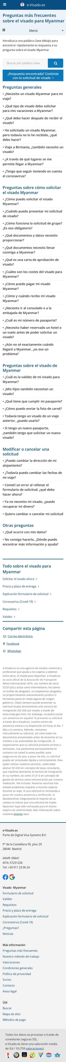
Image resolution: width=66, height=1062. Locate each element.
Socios (7, 980)
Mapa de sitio (11, 1014)
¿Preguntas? (11, 928)
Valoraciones (11, 962)
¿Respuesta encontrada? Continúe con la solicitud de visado (33, 76)
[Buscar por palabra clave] (55, 63)
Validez (7, 617)
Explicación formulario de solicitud (25, 594)
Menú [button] (20, 30)
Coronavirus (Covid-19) (18, 602)
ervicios (18, 814)
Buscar (7, 1008)
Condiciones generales (18, 968)
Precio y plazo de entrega (19, 586)
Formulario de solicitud (18, 893)
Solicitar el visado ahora (18, 579)
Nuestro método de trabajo (21, 956)
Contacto (9, 985)
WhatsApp (12, 651)
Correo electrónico (18, 636)
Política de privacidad (17, 974)
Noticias (8, 934)
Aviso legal (10, 991)
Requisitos (10, 609)
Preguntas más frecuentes (20, 951)
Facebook (11, 644)
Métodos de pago (14, 1020)
